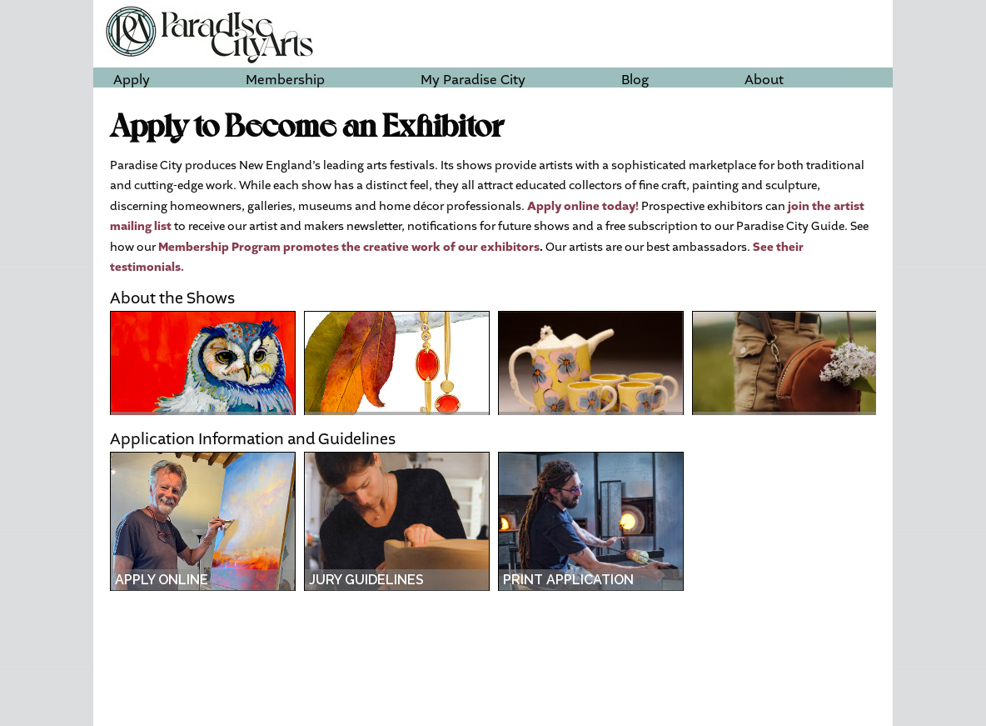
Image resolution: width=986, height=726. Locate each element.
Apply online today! (583, 206)
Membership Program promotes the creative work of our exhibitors (349, 247)
